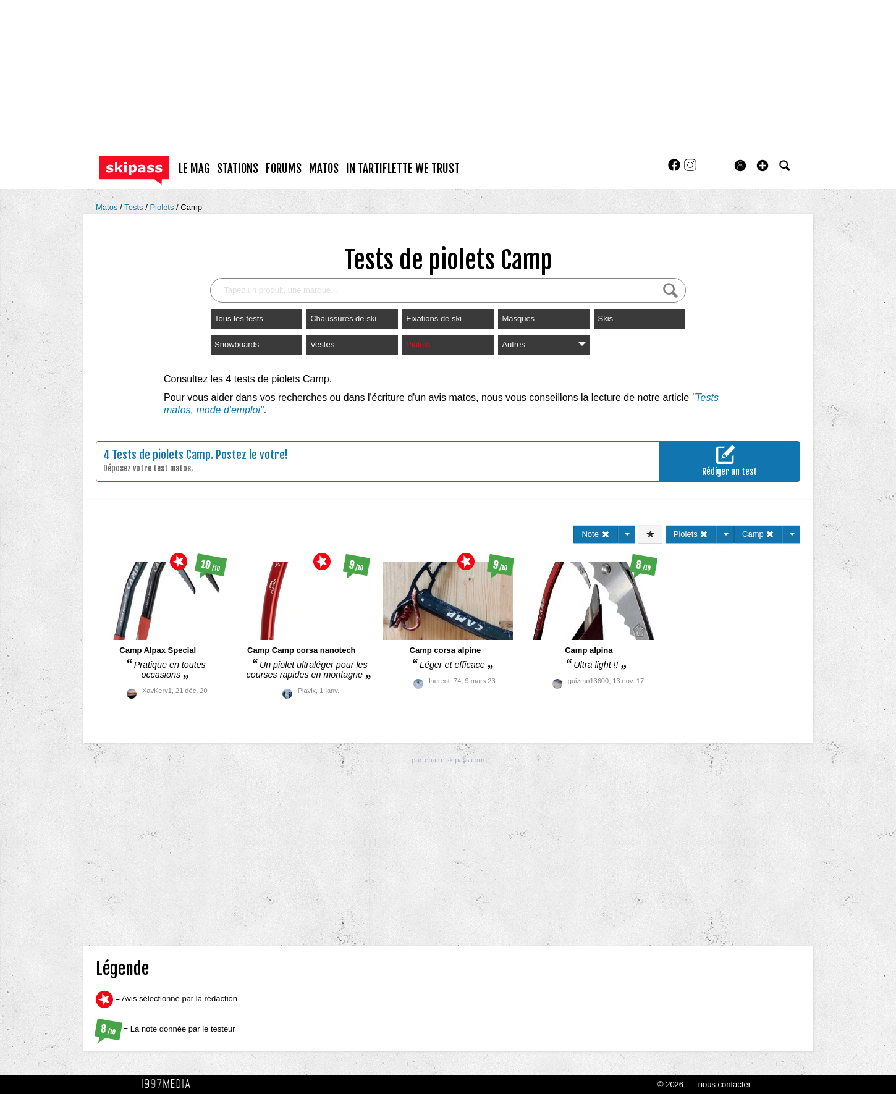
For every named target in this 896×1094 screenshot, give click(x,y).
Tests (134, 207)
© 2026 (670, 1084)
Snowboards (236, 344)
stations (237, 168)
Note (595, 534)
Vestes (322, 344)
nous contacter (724, 1084)
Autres (543, 344)
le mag (194, 168)
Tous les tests (238, 318)
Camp (191, 207)
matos (324, 168)
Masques (518, 318)
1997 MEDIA (169, 1084)
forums (284, 168)
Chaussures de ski (343, 318)
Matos (108, 207)
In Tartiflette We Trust (403, 168)
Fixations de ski (434, 318)
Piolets (163, 207)
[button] (762, 165)
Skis (606, 318)
